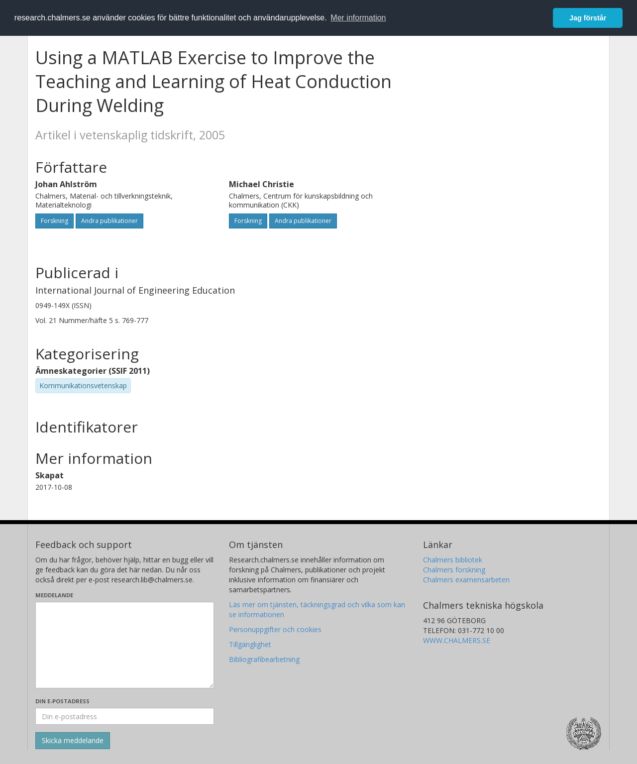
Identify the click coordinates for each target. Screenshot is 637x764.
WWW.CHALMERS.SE (456, 640)
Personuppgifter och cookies (275, 629)
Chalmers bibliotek (452, 559)
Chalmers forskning (454, 569)
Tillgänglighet (250, 644)
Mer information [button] (358, 17)
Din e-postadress (62, 701)
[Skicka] (72, 740)
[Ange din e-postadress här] (124, 716)
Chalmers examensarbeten (466, 579)
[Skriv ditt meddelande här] (124, 645)
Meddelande (54, 595)
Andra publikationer (109, 221)
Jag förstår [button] (587, 18)
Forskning (54, 221)
